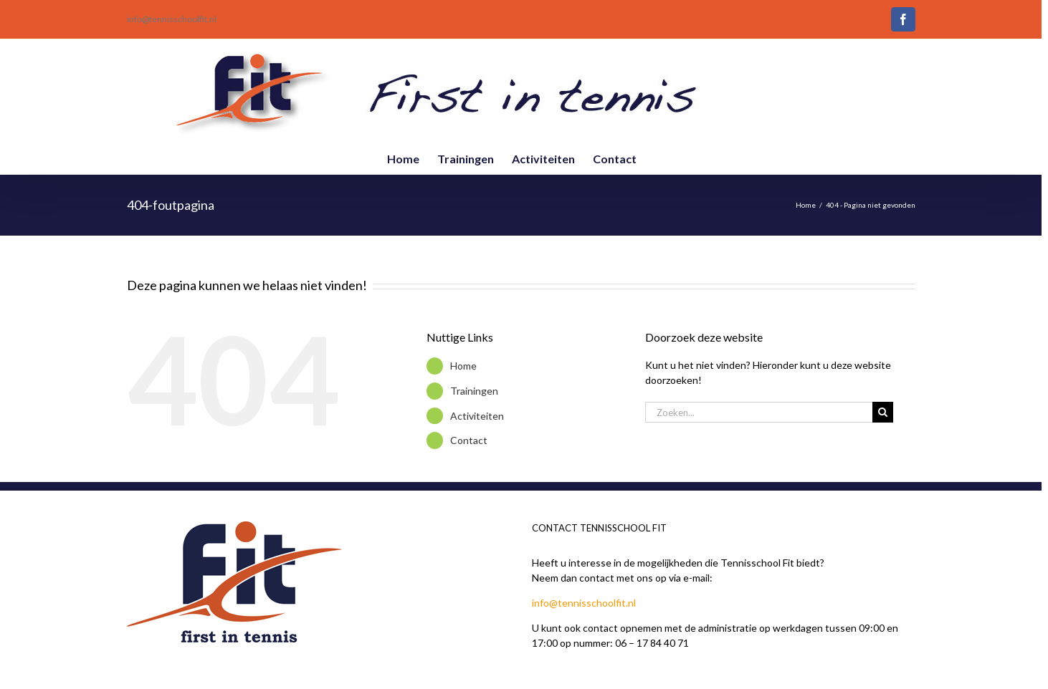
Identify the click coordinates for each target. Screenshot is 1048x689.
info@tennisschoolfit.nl (171, 19)
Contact (468, 440)
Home (463, 366)
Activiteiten (477, 416)
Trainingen (474, 391)
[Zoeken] (882, 412)
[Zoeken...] (759, 412)
